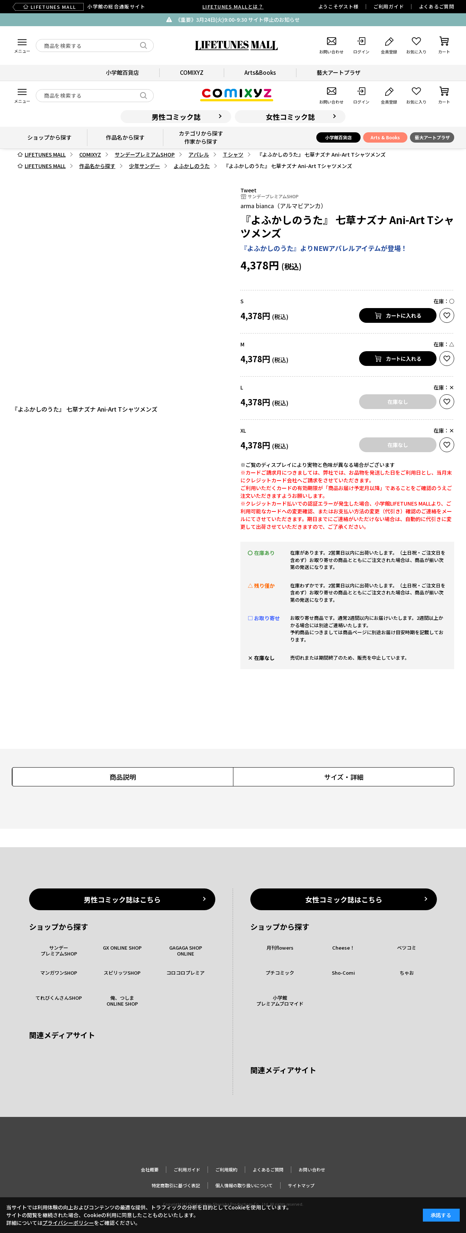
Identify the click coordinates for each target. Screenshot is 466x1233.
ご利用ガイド (388, 6)
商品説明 (122, 777)
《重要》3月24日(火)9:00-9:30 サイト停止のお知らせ (237, 19)
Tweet (248, 190)
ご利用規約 (226, 1169)
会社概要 (150, 1169)
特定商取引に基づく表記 (176, 1185)
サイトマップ (301, 1185)
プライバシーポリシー (68, 1222)
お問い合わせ (312, 1169)
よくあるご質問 (436, 6)
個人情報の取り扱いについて (244, 1185)
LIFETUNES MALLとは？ (233, 6)
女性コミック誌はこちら (343, 899)
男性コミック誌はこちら (122, 899)
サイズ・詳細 (344, 777)
